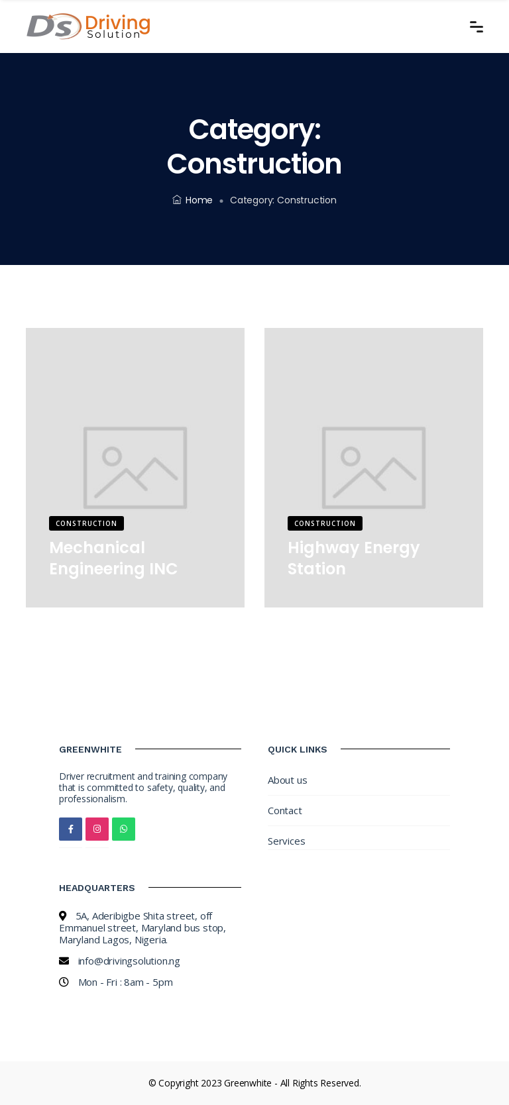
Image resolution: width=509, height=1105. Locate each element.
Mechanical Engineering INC (113, 558)
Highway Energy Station (354, 558)
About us (287, 779)
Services (286, 840)
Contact (285, 810)
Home (192, 200)
